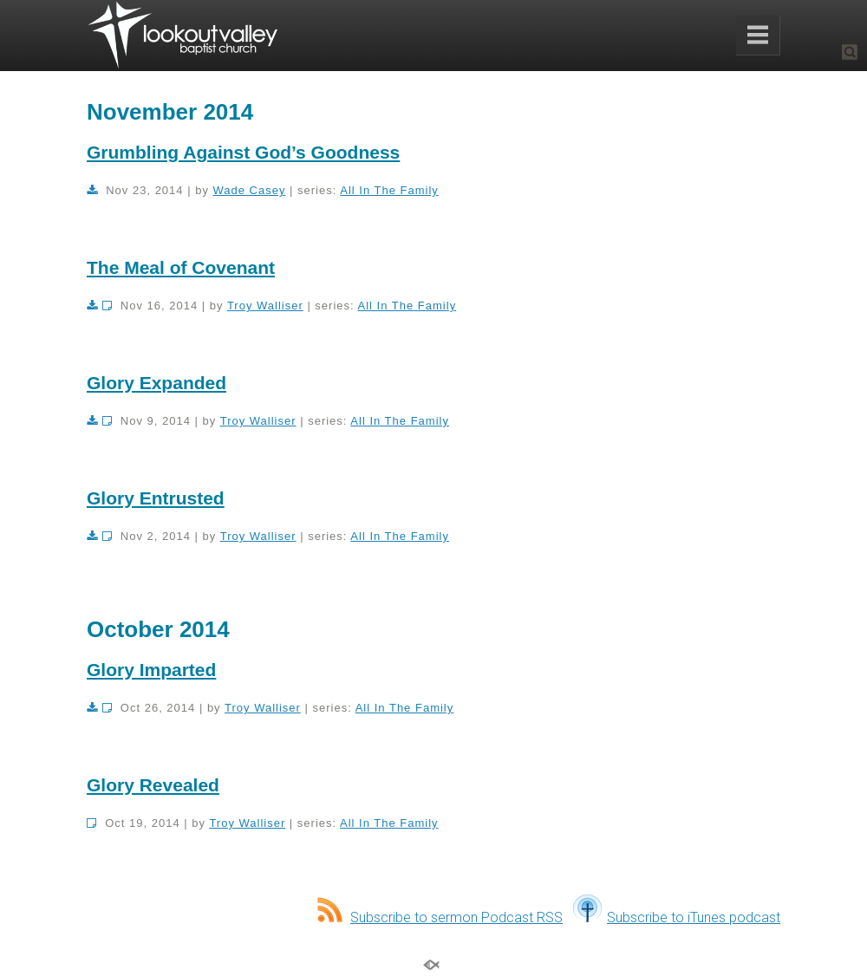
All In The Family (389, 190)
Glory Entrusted (156, 498)
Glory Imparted (151, 670)
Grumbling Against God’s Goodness (243, 152)
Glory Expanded (156, 383)
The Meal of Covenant (181, 267)
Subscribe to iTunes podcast (676, 917)
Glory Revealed (153, 785)
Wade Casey (249, 190)
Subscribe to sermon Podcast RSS (440, 917)
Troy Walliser (265, 305)
